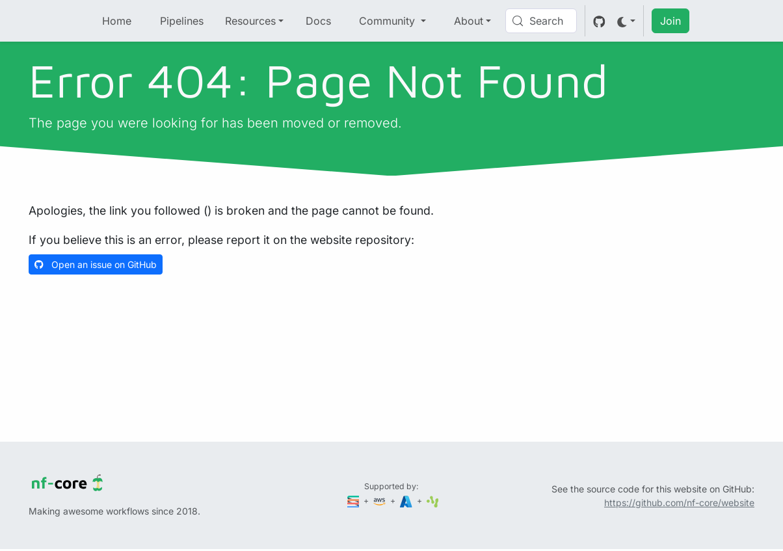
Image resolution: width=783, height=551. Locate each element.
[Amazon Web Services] (380, 500)
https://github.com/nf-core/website (679, 502)
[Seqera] (354, 500)
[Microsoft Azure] (407, 500)
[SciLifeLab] (433, 500)
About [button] (468, 20)
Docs (318, 20)
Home (116, 20)
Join (670, 20)
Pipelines (182, 20)
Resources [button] (250, 20)
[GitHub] (599, 20)
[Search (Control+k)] (541, 20)
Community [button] (388, 20)
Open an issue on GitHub (95, 264)
